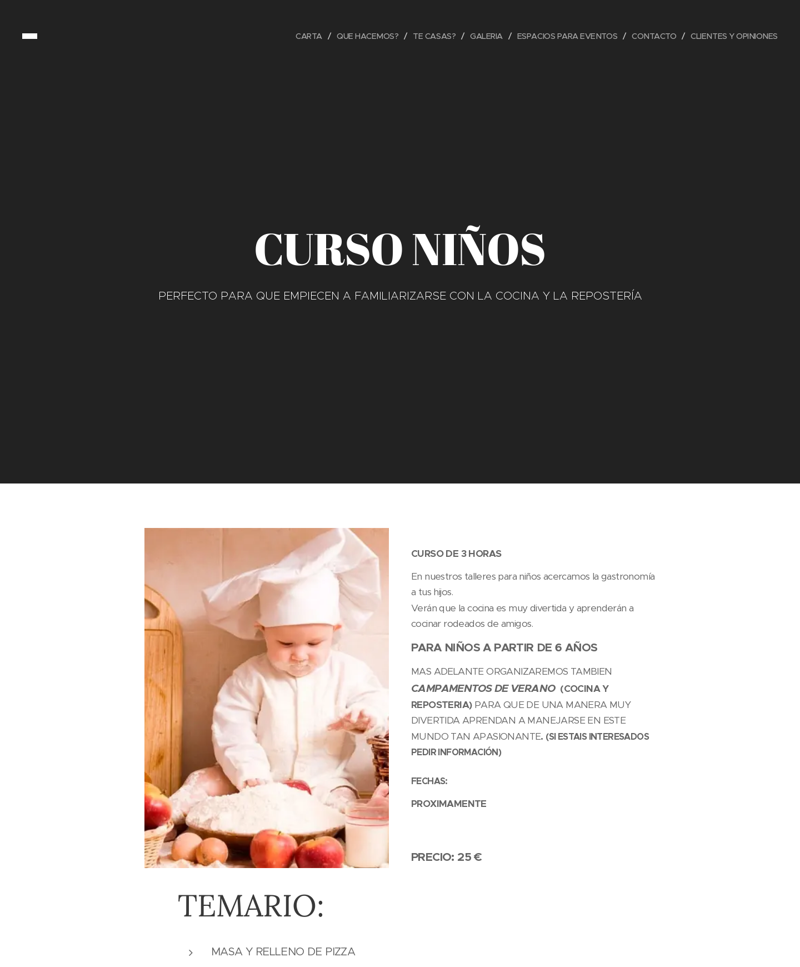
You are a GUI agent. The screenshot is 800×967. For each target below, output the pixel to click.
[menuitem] (291, 36)
